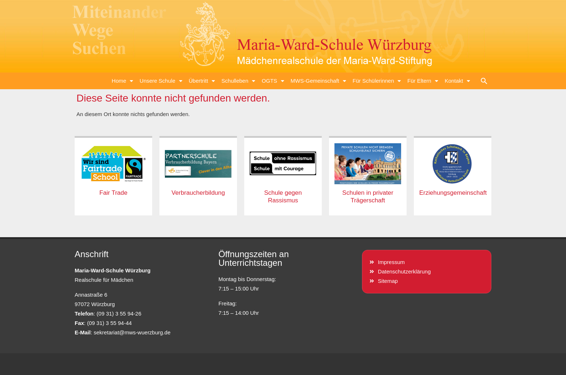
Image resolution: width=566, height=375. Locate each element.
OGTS (273, 81)
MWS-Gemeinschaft (318, 81)
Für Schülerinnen (377, 81)
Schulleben (238, 81)
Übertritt (202, 81)
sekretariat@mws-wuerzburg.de (132, 332)
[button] (484, 81)
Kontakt (457, 81)
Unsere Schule (161, 81)
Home (122, 81)
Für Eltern (422, 81)
